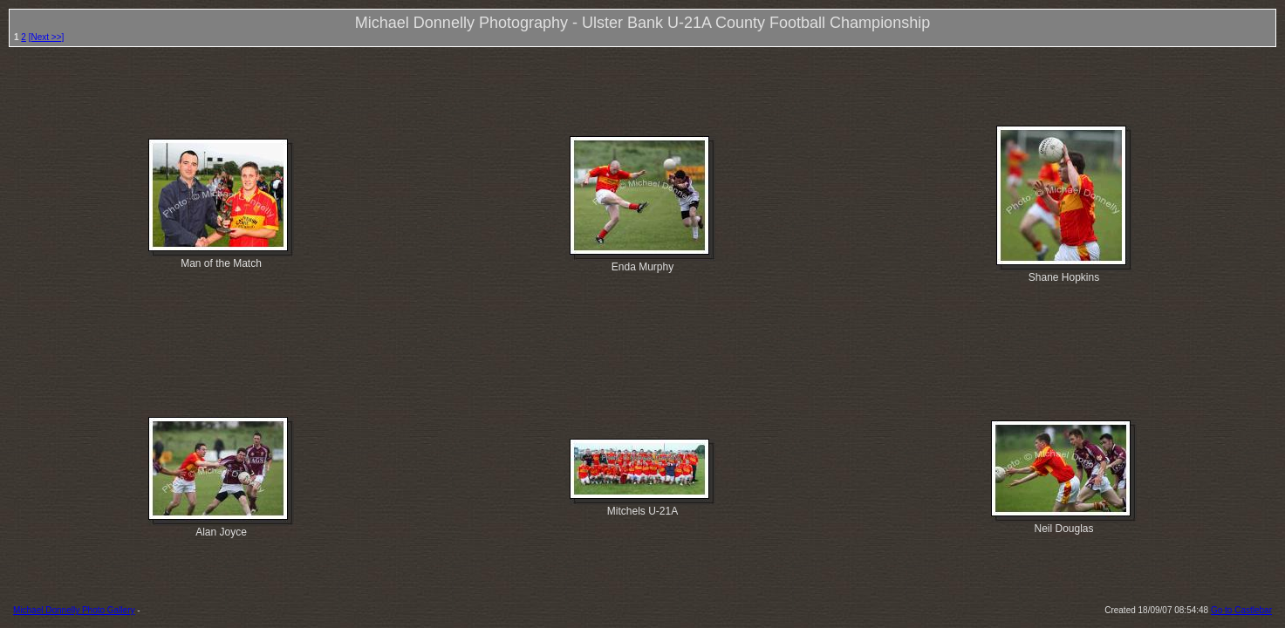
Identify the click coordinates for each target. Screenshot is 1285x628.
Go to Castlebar (1241, 610)
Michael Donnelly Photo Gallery (74, 610)
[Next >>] (47, 37)
